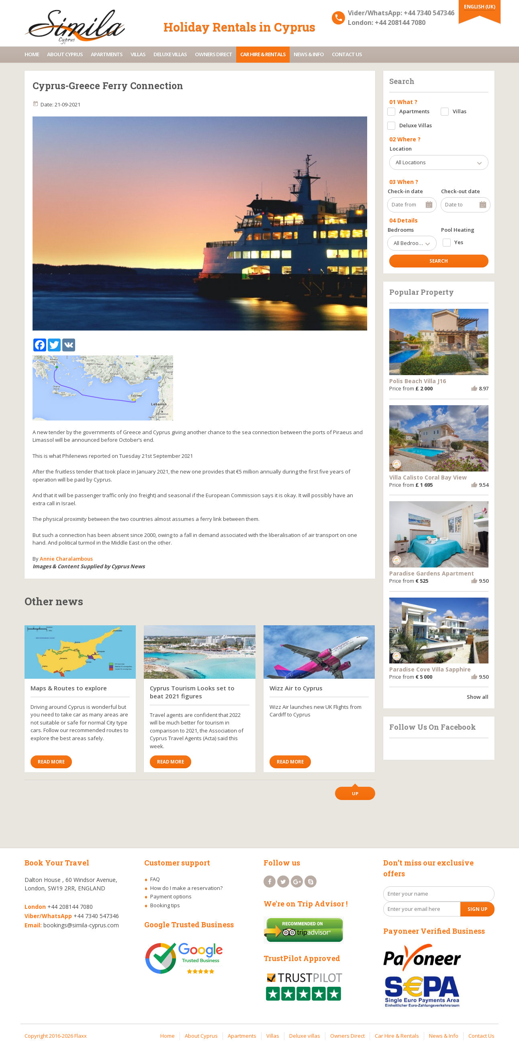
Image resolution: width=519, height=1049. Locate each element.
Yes (458, 242)
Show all (477, 696)
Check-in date (405, 191)
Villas (138, 54)
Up (355, 793)
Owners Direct (213, 54)
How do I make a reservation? (186, 888)
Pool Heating (457, 229)
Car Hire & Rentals (263, 54)
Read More (51, 762)
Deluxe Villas (415, 125)
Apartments (107, 54)
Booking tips (165, 905)
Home (32, 54)
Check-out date (460, 191)
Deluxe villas (170, 54)
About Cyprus (65, 54)
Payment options (171, 896)
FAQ (155, 879)
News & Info (309, 54)
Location (401, 148)
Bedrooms (401, 229)
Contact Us (347, 54)
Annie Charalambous (66, 558)
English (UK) (479, 6)
